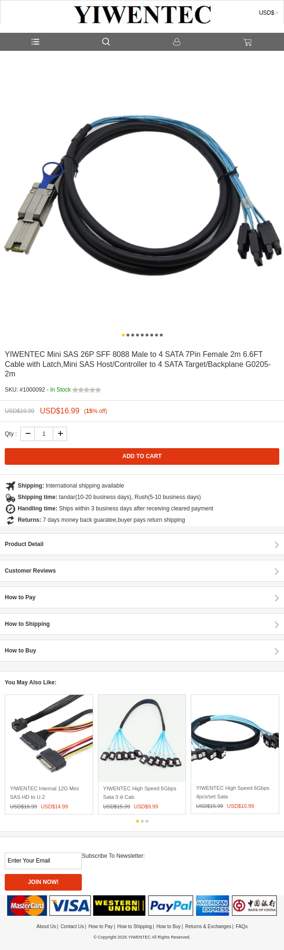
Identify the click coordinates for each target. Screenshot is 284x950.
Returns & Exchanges (208, 926)
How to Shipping (135, 926)
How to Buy (169, 926)
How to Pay (100, 926)
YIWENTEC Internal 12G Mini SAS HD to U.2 (44, 793)
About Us (46, 926)
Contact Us (72, 926)
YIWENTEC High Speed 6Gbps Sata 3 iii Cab (139, 793)
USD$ (266, 13)
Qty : (11, 434)
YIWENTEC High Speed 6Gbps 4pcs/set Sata (232, 792)
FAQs (241, 926)
